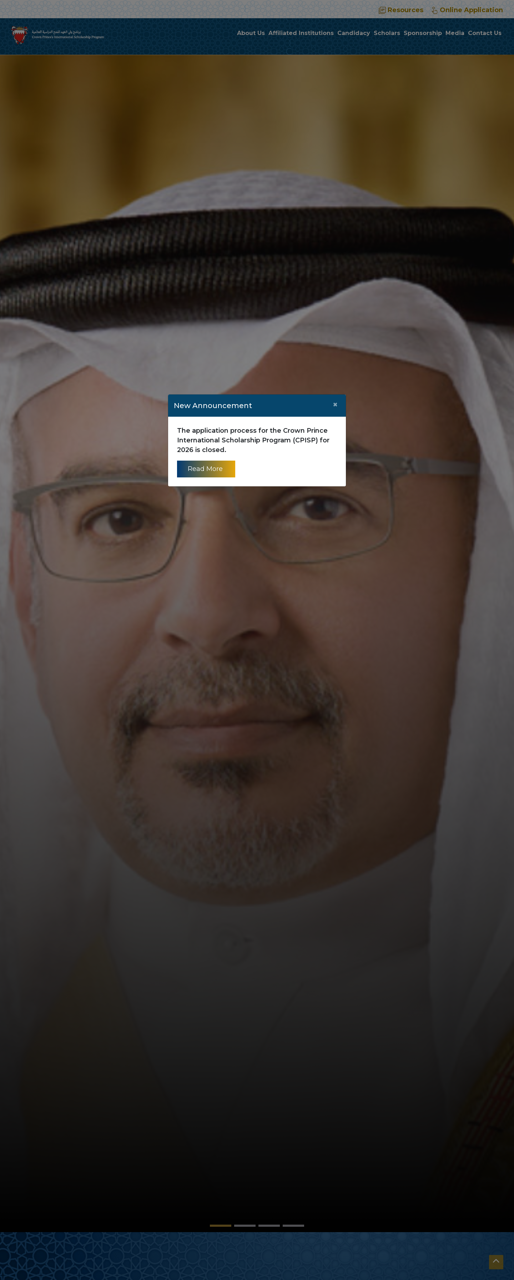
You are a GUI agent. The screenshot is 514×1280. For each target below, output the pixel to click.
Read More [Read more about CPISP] (206, 469)
